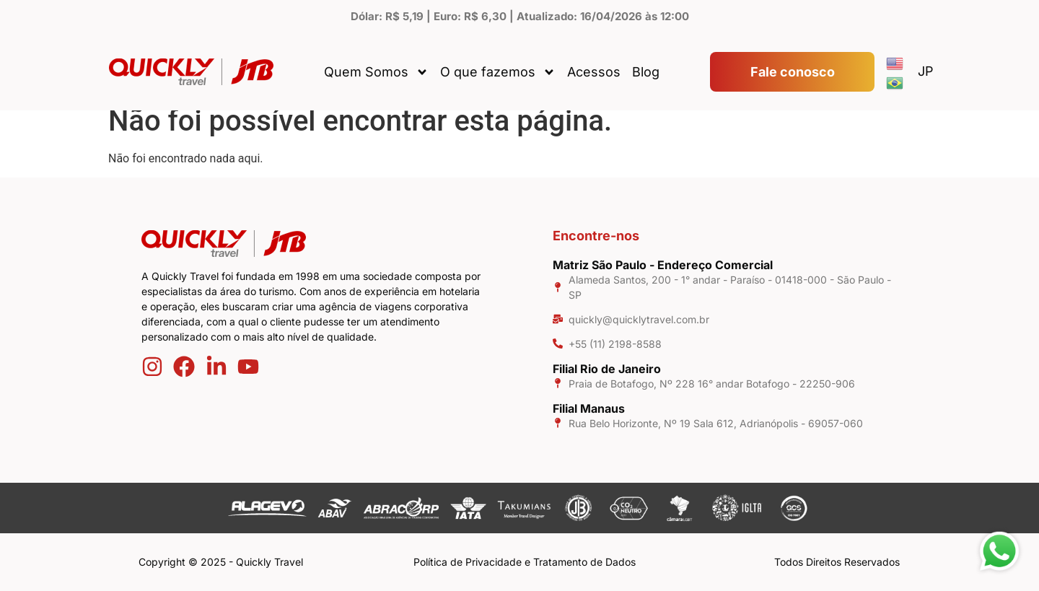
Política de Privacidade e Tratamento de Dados (524, 562)
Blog (645, 71)
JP (926, 71)
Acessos (594, 71)
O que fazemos (498, 72)
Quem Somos (376, 72)
